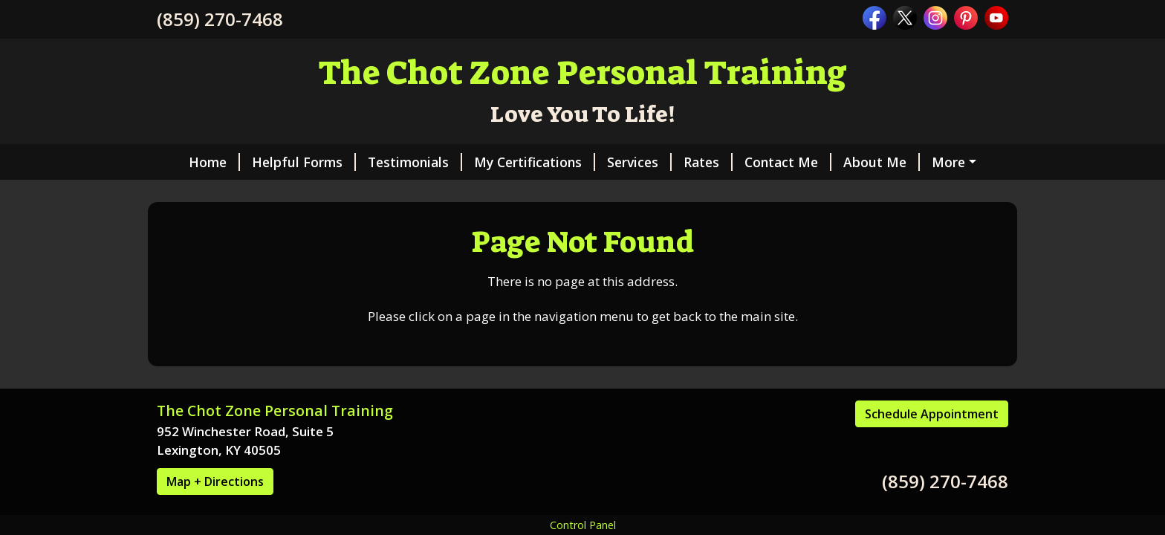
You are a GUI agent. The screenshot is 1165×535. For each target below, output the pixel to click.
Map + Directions (215, 481)
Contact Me (787, 162)
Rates (708, 162)
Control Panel (583, 525)
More (948, 162)
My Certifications (534, 162)
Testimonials (415, 162)
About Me (881, 162)
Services (639, 162)
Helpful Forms (304, 162)
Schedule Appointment (932, 414)
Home (214, 162)
